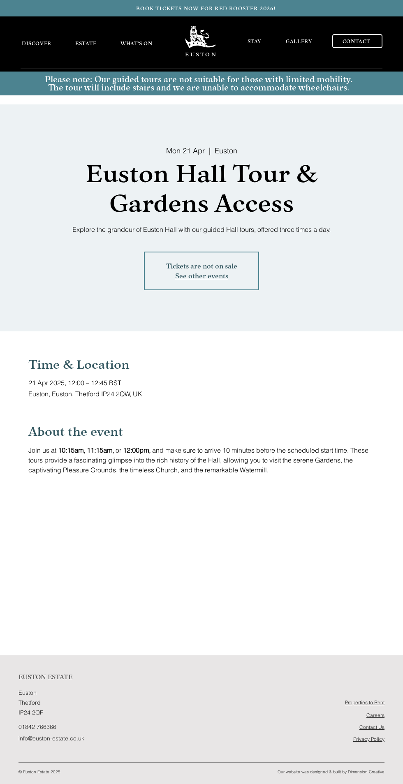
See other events (201, 275)
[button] (43, 43)
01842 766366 (37, 727)
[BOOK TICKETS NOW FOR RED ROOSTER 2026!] (206, 8)
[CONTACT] (357, 41)
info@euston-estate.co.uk (51, 738)
